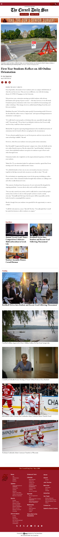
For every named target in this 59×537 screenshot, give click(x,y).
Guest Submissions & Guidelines (17, 486)
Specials (29, 493)
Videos (30, 511)
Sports (13, 498)
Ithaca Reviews (32, 479)
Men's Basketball (16, 505)
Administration (16, 478)
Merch (46, 489)
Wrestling (15, 511)
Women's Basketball (17, 506)
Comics (30, 506)
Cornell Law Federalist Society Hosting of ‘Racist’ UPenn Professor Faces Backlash (25, 380)
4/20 (30, 497)
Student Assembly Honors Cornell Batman (16, 261)
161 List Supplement (33, 495)
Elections (14, 481)
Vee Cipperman (7, 76)
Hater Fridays (15, 521)
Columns (14, 489)
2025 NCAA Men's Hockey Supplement (35, 499)
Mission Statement (49, 498)
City (13, 476)
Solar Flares (15, 518)
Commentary (15, 523)
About (45, 474)
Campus (14, 479)
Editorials (15, 491)
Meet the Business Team (50, 501)
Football (14, 500)
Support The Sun (34, 14)
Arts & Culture (15, 513)
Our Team (46, 496)
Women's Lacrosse (17, 509)
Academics (31, 484)
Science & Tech (31, 474)
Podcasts (31, 509)
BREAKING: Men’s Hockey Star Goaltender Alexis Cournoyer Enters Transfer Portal (26, 416)
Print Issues (47, 487)
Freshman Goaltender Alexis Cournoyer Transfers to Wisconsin (20, 453)
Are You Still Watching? (18, 520)
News (12, 474)
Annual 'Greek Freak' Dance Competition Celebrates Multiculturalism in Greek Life (17, 240)
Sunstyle (47, 490)
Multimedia (30, 505)
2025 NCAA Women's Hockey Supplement (34, 502)
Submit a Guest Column (51, 508)
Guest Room (15, 488)
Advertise (47, 493)
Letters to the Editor (17, 492)
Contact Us (47, 505)
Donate (46, 479)
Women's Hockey (16, 503)
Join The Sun (47, 482)
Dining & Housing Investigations (32, 486)
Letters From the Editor (18, 494)
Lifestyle (29, 477)
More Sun (46, 485)
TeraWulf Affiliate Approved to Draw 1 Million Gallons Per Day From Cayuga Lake (26, 343)
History (46, 502)
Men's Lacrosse (16, 508)
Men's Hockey (16, 501)
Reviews (14, 517)
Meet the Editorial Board (50, 499)
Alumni (46, 478)
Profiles (14, 515)
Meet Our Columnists (17, 495)
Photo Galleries (32, 508)
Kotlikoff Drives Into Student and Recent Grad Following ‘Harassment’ (40, 239)
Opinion (13, 483)
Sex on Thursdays (33, 491)
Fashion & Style (32, 488)
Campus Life (31, 482)
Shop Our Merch (24, 14)
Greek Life (31, 481)
